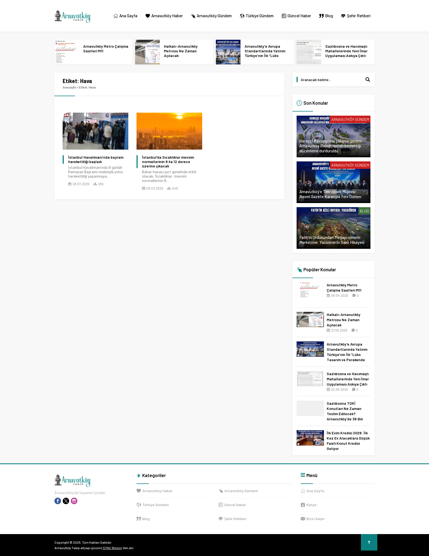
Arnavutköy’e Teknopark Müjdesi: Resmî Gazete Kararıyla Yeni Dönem (330, 194)
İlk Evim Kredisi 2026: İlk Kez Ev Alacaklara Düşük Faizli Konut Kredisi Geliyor (348, 440)
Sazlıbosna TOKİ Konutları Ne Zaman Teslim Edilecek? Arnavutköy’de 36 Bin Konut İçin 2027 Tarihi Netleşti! (345, 416)
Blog (364, 211)
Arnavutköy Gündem (350, 119)
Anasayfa (69, 87)
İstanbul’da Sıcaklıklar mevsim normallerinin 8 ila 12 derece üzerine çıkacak (168, 161)
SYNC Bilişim (112, 548)
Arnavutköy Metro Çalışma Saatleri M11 (105, 48)
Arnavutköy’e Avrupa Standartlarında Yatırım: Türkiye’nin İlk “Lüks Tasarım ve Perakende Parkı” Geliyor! (265, 55)
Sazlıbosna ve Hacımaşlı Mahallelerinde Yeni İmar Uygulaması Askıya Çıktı (346, 51)
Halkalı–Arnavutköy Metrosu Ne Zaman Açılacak (181, 51)
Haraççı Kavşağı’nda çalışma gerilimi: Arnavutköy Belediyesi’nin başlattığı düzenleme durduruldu (331, 145)
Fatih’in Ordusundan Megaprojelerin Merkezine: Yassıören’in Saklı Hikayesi (331, 240)
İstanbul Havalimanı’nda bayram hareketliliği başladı (95, 159)
